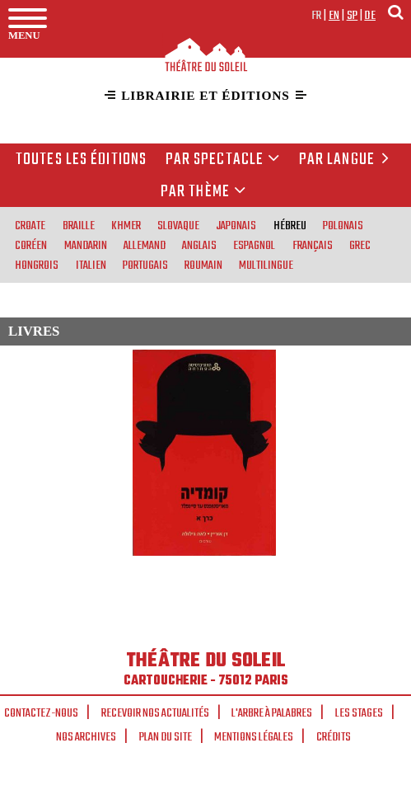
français (312, 245)
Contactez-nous (41, 713)
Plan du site (165, 737)
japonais (236, 225)
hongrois (36, 265)
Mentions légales (253, 737)
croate (30, 225)
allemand (145, 245)
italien (91, 265)
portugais (145, 265)
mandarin (85, 245)
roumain (203, 265)
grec (360, 245)
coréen (31, 245)
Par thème (203, 192)
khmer (126, 225)
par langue (347, 160)
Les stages (359, 713)
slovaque (178, 225)
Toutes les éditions (81, 160)
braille (79, 225)
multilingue (266, 265)
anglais (199, 245)
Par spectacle (223, 160)
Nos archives (86, 737)
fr (316, 16)
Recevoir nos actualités (155, 713)
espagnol (254, 245)
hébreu (289, 225)
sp (352, 16)
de (370, 16)
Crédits (333, 737)
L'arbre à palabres (271, 713)
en (334, 16)
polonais (343, 225)
